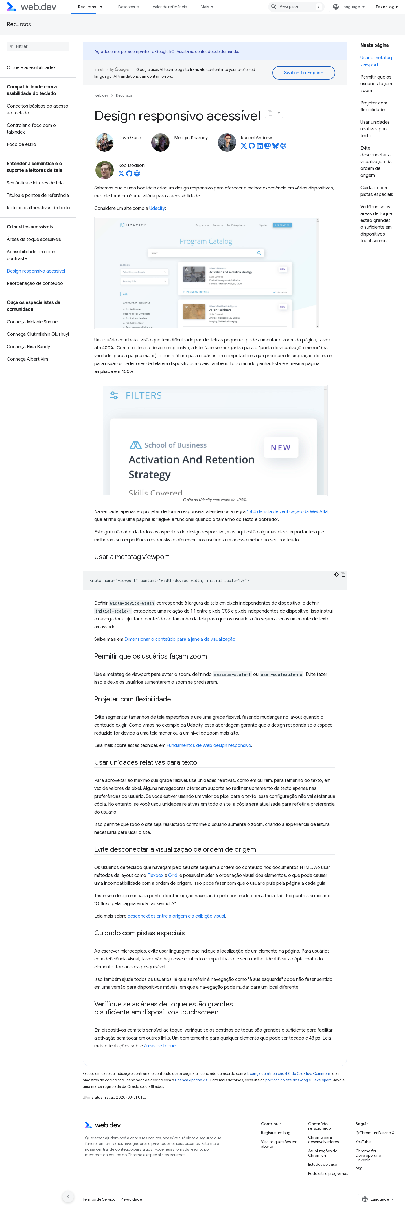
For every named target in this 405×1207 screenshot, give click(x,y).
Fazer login (387, 6)
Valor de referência (170, 6)
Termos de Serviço (99, 1199)
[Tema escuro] (336, 574)
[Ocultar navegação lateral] (68, 1196)
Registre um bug (275, 1132)
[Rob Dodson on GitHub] (129, 175)
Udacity (157, 208)
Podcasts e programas (328, 1173)
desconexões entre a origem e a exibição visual (176, 916)
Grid (172, 875)
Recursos (19, 24)
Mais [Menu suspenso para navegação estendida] (205, 6)
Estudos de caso (322, 1164)
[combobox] (296, 7)
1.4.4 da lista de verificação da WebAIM (287, 512)
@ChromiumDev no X (375, 1132)
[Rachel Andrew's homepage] (283, 147)
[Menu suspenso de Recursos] (103, 6)
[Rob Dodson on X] (121, 175)
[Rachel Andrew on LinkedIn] (260, 147)
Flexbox (155, 875)
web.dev (101, 95)
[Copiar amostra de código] (343, 574)
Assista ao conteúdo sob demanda (207, 51)
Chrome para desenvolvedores (323, 1139)
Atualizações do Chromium (322, 1153)
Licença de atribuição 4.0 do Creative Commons (288, 1073)
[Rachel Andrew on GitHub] (252, 147)
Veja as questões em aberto (279, 1144)
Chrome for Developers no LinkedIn (368, 1155)
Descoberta (128, 6)
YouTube (363, 1141)
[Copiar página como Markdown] (270, 113)
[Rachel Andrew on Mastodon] (267, 147)
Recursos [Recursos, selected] (87, 6)
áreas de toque (160, 1046)
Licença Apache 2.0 (192, 1080)
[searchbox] (38, 46)
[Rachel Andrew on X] (244, 147)
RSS (359, 1168)
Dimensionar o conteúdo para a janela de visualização (179, 639)
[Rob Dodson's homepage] (137, 175)
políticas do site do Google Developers (298, 1080)
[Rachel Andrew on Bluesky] (275, 147)
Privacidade (131, 1199)
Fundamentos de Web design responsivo (209, 745)
